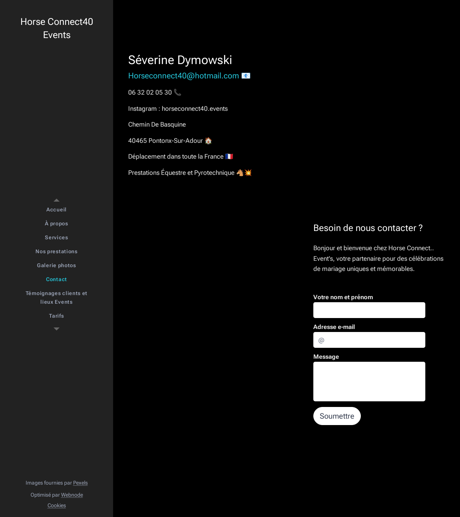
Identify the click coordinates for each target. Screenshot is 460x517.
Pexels (80, 483)
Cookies (57, 505)
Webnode (72, 495)
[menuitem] (56, 209)
